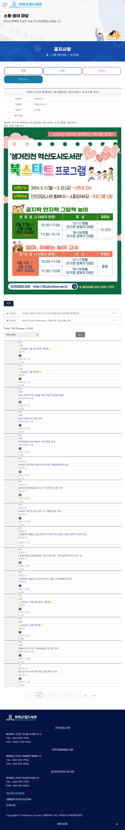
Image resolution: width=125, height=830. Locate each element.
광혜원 (101, 70)
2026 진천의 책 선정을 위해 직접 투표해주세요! (41, 395)
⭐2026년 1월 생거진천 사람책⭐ (34, 348)
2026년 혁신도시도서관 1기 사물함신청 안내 (39, 511)
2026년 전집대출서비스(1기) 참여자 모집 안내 (40, 487)
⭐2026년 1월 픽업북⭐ (30, 371)
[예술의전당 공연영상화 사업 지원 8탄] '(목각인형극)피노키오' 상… (51, 555)
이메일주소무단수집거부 (18, 799)
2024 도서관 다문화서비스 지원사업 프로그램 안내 (46, 320)
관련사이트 (62, 824)
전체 (23, 70)
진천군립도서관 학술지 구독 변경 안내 (36, 441)
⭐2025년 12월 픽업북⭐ (30, 625)
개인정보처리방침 (15, 793)
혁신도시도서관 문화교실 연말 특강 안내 (37, 671)
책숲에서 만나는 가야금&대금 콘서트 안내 (38, 648)
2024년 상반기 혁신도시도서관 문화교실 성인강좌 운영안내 (50, 313)
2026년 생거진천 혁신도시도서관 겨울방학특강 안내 (43, 464)
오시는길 (10, 805)
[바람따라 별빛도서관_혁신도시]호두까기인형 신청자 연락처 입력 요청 (52, 534)
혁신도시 (23, 79)
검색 (80, 334)
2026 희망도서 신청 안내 (30, 418)
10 (78, 695)
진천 (62, 70)
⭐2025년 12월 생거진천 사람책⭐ (35, 602)
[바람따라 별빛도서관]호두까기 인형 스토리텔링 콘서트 (45, 578)
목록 (9, 303)
